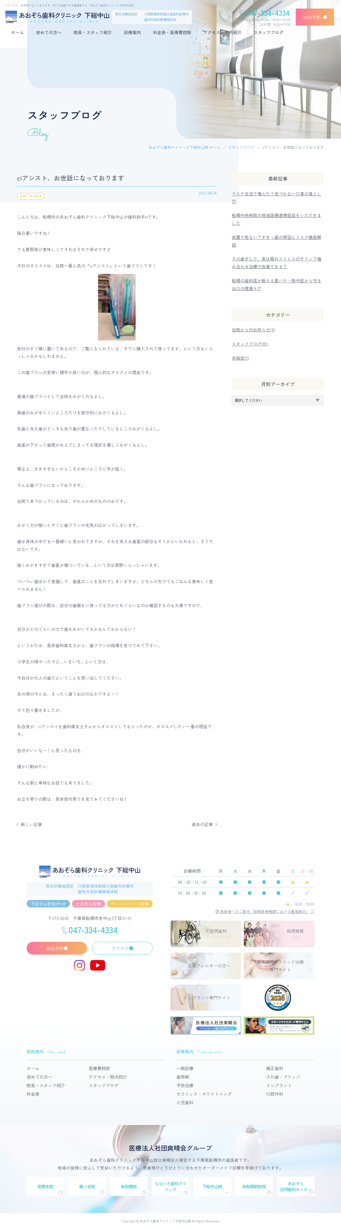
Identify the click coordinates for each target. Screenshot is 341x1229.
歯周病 (182, 1077)
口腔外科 (274, 1094)
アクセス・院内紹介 (222, 32)
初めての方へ (49, 32)
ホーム (17, 32)
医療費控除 (99, 1068)
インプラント (279, 1085)
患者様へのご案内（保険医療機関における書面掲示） (263, 911)
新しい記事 (31, 824)
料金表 (33, 1094)
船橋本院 (45, 1186)
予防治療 (184, 1085)
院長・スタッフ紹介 (93, 32)
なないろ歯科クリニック (170, 1186)
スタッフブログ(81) (250, 344)
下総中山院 (212, 1186)
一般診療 (184, 1068)
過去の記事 (202, 824)
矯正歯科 (274, 1068)
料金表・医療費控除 (172, 32)
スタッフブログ (268, 32)
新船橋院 (129, 1186)
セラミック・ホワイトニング (204, 1094)
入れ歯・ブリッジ (283, 1077)
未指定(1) (240, 358)
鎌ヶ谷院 (87, 1186)
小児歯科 (184, 1102)
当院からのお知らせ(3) (253, 329)
